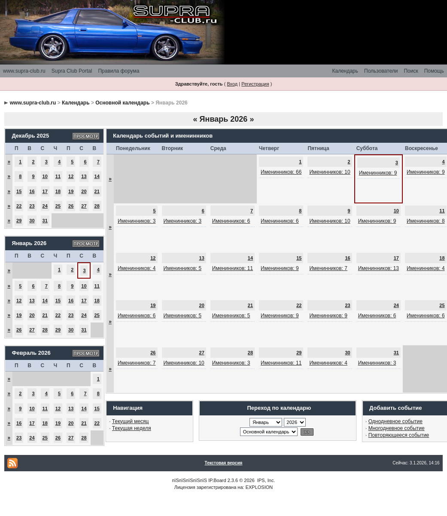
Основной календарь (122, 103)
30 (31, 220)
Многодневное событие (396, 428)
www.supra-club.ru (24, 71)
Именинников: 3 (137, 221)
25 (58, 206)
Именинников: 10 (329, 172)
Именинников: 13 (378, 268)
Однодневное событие (395, 421)
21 (97, 191)
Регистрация (255, 83)
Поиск (411, 71)
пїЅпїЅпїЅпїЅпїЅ (189, 480)
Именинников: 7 (328, 268)
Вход (232, 83)
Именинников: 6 (231, 221)
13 (83, 176)
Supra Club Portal (72, 71)
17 (45, 191)
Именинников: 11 (232, 268)
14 (97, 176)
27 (83, 206)
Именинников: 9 (378, 173)
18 (58, 191)
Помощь (434, 71)
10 (45, 176)
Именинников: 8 (426, 221)
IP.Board (217, 480)
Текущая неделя (131, 428)
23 (31, 206)
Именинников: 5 (183, 268)
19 (70, 191)
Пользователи (381, 71)
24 (45, 206)
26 (70, 206)
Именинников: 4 (137, 268)
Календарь (345, 71)
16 (31, 191)
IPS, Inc (265, 480)
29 (18, 220)
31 (45, 220)
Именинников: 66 (281, 172)
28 (97, 206)
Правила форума (118, 71)
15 (18, 191)
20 (83, 191)
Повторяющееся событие (398, 435)
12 (70, 176)
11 (58, 176)
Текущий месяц (130, 421)
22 (18, 206)
